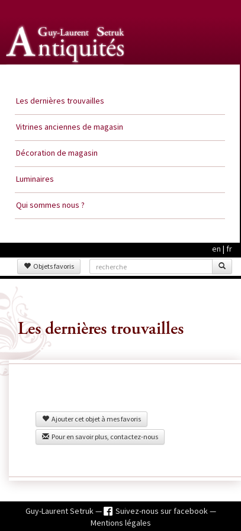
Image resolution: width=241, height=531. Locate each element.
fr (229, 248)
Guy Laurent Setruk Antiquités (66, 76)
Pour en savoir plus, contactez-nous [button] (100, 436)
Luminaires (35, 178)
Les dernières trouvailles (60, 100)
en (216, 248)
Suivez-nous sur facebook (162, 511)
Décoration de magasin (57, 152)
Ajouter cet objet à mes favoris (91, 418)
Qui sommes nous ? (50, 204)
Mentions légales (121, 522)
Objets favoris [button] (49, 266)
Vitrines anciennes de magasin (69, 126)
